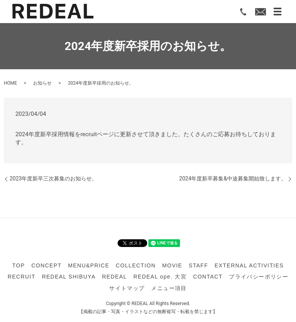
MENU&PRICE (88, 265)
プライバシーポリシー (258, 277)
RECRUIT (21, 277)
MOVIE (172, 265)
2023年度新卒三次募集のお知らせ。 (53, 178)
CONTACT (207, 277)
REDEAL (114, 277)
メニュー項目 (169, 288)
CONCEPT (46, 265)
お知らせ (42, 83)
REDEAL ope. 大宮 (160, 277)
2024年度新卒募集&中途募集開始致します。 (232, 178)
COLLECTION (136, 265)
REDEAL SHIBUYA (69, 277)
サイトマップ (127, 288)
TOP (18, 265)
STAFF (198, 265)
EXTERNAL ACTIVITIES (249, 265)
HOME (10, 83)
